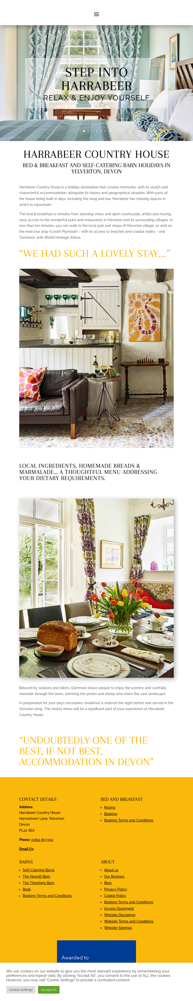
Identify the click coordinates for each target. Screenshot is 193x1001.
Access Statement (119, 934)
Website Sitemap (118, 953)
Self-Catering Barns (39, 895)
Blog (108, 908)
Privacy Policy (115, 914)
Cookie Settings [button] (21, 990)
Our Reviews (114, 902)
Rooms (109, 833)
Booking (110, 839)
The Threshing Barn (38, 908)
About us (111, 895)
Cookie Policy (115, 921)
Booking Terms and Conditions (128, 845)
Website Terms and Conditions (129, 946)
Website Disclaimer (119, 940)
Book (27, 914)
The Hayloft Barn (36, 902)
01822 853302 (42, 865)
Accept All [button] (49, 990)
